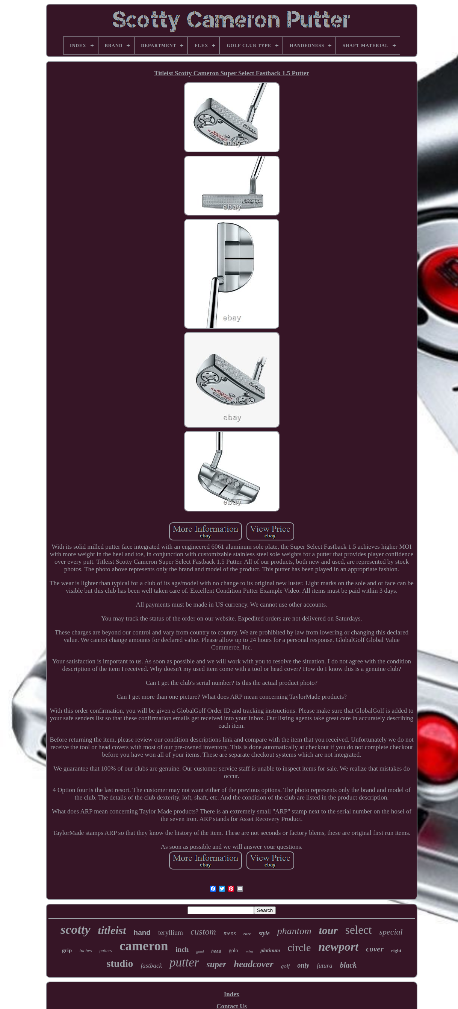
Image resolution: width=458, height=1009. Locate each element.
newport (339, 946)
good (200, 952)
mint (249, 951)
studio (120, 963)
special (390, 931)
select (358, 929)
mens (230, 933)
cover (375, 948)
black (348, 965)
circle (299, 947)
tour (328, 930)
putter (184, 962)
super (216, 964)
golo (233, 950)
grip (67, 950)
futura (325, 965)
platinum (270, 950)
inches (85, 950)
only (303, 965)
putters (106, 950)
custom (203, 931)
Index (232, 994)
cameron (143, 946)
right (396, 950)
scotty (75, 929)
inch (182, 949)
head (216, 951)
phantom (294, 931)
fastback (151, 965)
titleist (112, 930)
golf (285, 966)
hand (142, 932)
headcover (254, 964)
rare (247, 933)
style (264, 933)
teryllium (170, 932)
